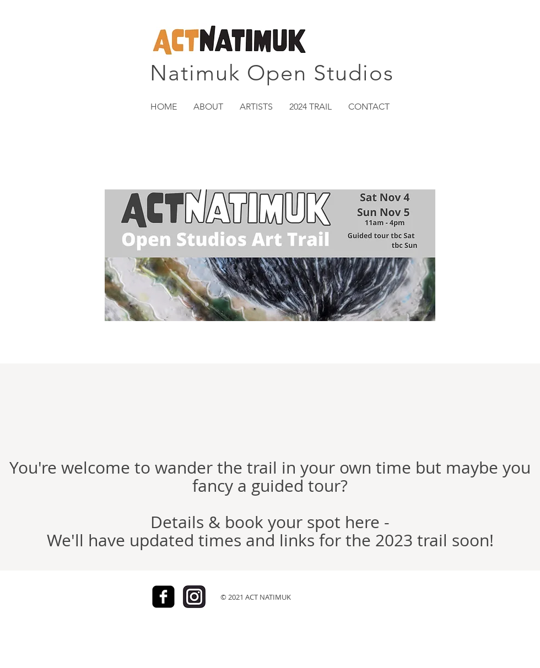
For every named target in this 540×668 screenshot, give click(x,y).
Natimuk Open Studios (272, 72)
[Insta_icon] (194, 596)
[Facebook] (163, 596)
